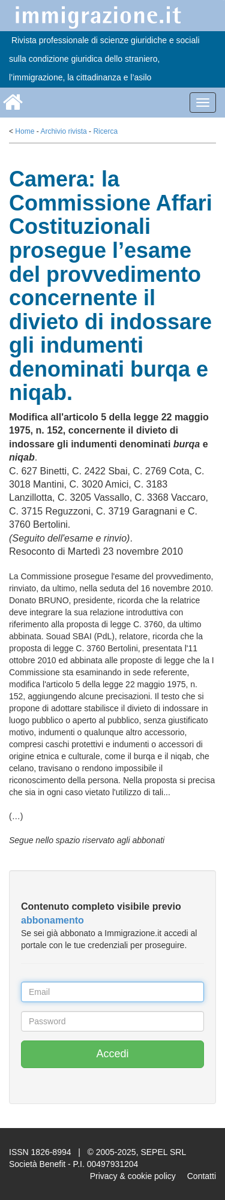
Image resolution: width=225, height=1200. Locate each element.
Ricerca (105, 131)
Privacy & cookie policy (133, 1176)
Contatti (201, 1176)
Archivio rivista (63, 131)
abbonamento (52, 920)
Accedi (112, 1054)
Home (24, 131)
